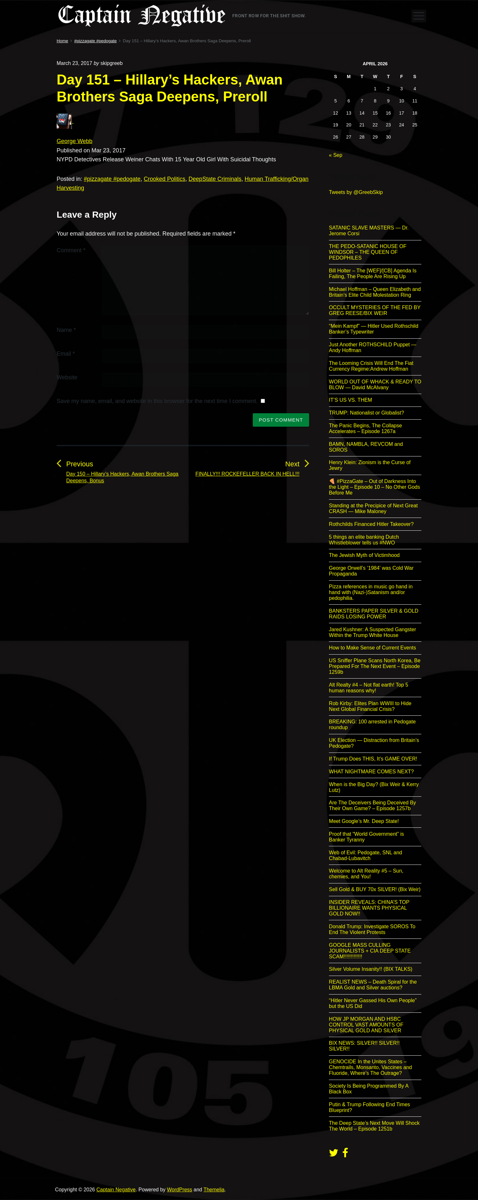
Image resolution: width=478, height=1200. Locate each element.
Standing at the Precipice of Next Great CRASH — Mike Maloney (373, 508)
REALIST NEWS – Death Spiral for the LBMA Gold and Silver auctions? (373, 984)
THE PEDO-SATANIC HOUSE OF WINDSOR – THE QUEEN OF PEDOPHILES (367, 252)
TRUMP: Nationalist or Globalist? (366, 412)
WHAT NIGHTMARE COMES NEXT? (371, 771)
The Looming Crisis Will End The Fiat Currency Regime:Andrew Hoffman (371, 366)
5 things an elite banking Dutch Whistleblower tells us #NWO (364, 539)
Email (66, 353)
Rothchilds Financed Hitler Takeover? (371, 524)
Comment (71, 250)
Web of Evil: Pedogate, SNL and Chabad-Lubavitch (365, 855)
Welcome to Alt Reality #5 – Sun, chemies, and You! (366, 873)
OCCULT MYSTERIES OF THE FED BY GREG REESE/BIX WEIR (374, 310)
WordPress (179, 1189)
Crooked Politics (164, 179)
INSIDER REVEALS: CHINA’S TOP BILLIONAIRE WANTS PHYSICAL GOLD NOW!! (369, 907)
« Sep (335, 155)
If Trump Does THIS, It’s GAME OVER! (373, 758)
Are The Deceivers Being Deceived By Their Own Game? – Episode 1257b (372, 805)
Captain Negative (116, 1189)
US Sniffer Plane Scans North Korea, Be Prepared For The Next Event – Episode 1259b (374, 666)
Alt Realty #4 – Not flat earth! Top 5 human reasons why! (368, 687)
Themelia (214, 1189)
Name (66, 330)
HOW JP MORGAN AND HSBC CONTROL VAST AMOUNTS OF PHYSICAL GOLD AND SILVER (366, 1024)
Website (67, 377)
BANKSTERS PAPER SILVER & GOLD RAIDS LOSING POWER (373, 613)
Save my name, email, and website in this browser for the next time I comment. (157, 401)
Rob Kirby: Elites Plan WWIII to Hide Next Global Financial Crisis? (370, 706)
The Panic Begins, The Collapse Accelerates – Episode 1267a (365, 428)
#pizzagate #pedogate (112, 179)
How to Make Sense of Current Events (372, 647)
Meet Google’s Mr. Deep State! (364, 821)
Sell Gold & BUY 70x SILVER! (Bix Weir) (374, 889)
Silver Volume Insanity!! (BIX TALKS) (370, 969)
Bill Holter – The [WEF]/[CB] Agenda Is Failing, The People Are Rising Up (373, 273)
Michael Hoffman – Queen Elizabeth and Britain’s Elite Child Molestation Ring (375, 292)
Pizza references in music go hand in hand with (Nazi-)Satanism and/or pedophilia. (370, 592)
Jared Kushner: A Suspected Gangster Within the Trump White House (372, 632)
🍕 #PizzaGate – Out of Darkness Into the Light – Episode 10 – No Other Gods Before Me (374, 487)
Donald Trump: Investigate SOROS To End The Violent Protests (372, 929)
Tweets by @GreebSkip (356, 192)
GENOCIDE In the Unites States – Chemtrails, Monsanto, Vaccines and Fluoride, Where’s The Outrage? (370, 1067)
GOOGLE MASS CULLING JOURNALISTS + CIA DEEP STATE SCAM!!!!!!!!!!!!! (370, 950)
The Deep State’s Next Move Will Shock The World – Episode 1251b (374, 1126)
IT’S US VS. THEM (350, 400)
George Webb (74, 141)
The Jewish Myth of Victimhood (364, 555)
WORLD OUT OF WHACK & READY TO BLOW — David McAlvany (375, 384)
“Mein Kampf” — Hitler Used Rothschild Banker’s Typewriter (373, 328)
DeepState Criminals (214, 179)
